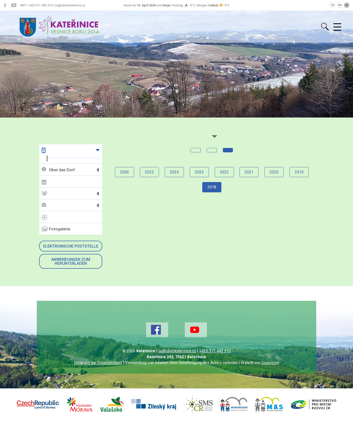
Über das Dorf (58, 169)
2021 (249, 172)
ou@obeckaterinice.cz (177, 351)
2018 (211, 187)
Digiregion (270, 362)
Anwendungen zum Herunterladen (70, 261)
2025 (149, 172)
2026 (124, 172)
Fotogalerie (56, 229)
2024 (174, 172)
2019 (299, 172)
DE (346, 5)
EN (339, 5)
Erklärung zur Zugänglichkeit (98, 362)
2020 (274, 172)
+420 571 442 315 (215, 351)
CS (332, 5)
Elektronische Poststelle (70, 246)
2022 (224, 172)
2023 (199, 172)
